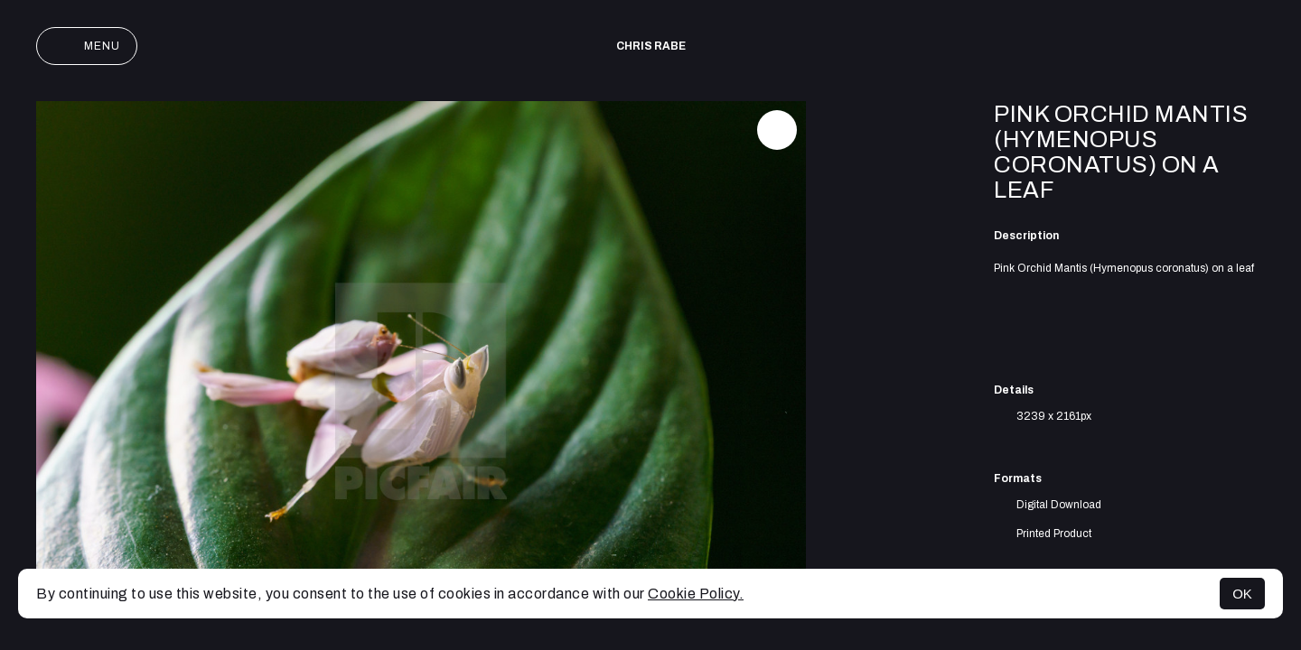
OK (1242, 593)
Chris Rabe (651, 46)
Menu (86, 46)
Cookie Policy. (696, 593)
